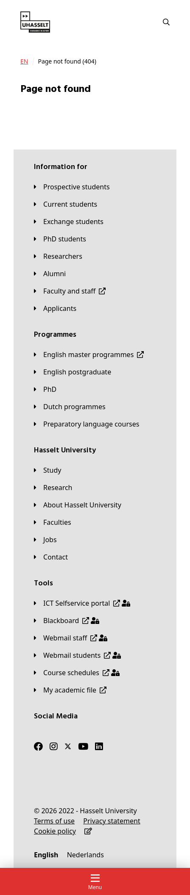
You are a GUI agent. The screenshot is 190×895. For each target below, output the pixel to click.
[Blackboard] (66, 620)
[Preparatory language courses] (86, 424)
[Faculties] (52, 522)
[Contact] (51, 557)
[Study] (47, 470)
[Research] (53, 487)
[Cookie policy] (55, 831)
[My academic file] (70, 690)
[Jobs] (45, 540)
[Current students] (65, 204)
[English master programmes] (89, 354)
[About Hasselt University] (77, 505)
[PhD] (45, 389)
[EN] (24, 61)
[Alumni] (50, 274)
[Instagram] (54, 746)
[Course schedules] (77, 673)
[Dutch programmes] (70, 407)
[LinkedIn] (99, 746)
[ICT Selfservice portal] (82, 603)
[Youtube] (83, 746)
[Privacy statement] (111, 821)
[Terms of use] (54, 821)
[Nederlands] (85, 855)
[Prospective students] (72, 187)
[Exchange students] (68, 221)
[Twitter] (67, 746)
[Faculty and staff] (70, 291)
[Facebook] (38, 746)
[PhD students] (60, 239)
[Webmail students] (77, 655)
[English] (46, 855)
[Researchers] (58, 256)
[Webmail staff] (70, 638)
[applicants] (55, 308)
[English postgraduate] (72, 372)
